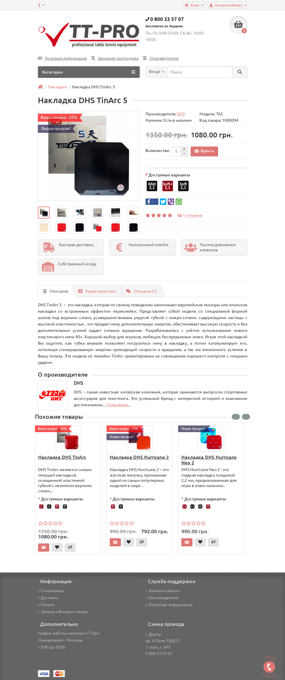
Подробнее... (119, 404)
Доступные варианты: (62, 499)
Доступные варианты (169, 175)
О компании (51, 590)
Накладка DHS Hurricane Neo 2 (209, 459)
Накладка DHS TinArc (62, 457)
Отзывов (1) (141, 291)
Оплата (46, 604)
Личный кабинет (163, 590)
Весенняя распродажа (115, 58)
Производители (161, 58)
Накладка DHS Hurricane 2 (139, 457)
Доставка (48, 597)
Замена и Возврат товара (63, 611)
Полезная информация (62, 58)
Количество (157, 150)
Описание (55, 291)
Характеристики (97, 291)
